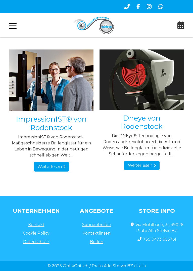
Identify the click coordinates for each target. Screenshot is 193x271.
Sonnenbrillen (96, 224)
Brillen (96, 241)
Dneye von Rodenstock (142, 122)
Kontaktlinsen (96, 233)
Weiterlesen (51, 166)
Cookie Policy (36, 233)
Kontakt (36, 224)
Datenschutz (36, 241)
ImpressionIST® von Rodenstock (51, 123)
